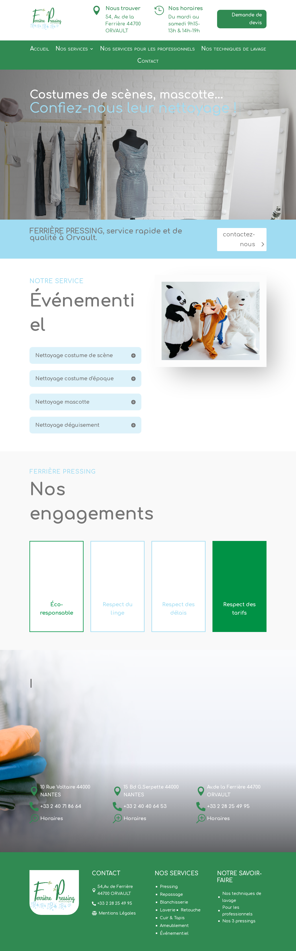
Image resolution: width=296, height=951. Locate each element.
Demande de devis (247, 18)
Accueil (39, 49)
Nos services (72, 49)
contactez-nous (239, 239)
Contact (148, 61)
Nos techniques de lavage (233, 49)
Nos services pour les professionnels (147, 49)
